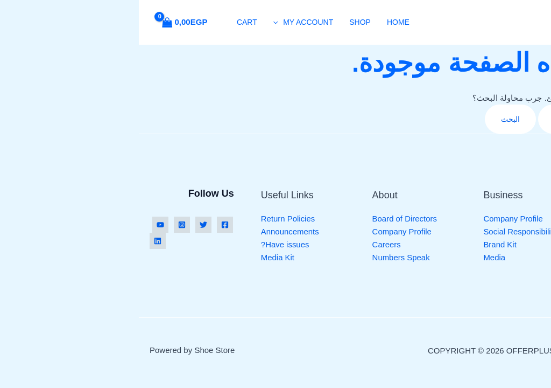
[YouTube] (21, 225)
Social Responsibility (381, 231)
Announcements (151, 231)
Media (355, 257)
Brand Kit (361, 244)
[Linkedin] (19, 241)
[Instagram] (43, 225)
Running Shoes (483, 218)
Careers (248, 244)
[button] (139, 22)
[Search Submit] (415, 119)
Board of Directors (266, 218)
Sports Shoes (480, 244)
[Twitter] (64, 225)
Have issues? (146, 244)
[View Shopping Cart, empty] (49, 22)
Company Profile (374, 218)
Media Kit (139, 257)
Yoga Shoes (477, 231)
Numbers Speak (263, 257)
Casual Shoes (481, 257)
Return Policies (149, 218)
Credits (470, 350)
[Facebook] (86, 225)
